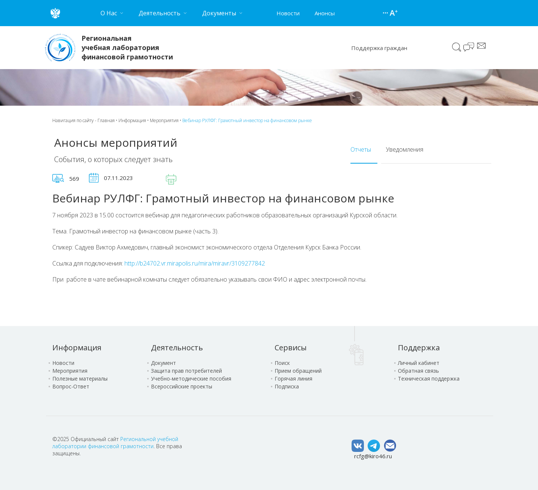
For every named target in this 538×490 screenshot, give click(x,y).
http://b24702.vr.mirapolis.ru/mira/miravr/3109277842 (194, 263)
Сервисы (291, 347)
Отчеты (360, 149)
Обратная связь (418, 370)
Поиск (456, 47)
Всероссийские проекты (181, 386)
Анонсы (325, 13)
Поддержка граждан (379, 48)
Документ (163, 362)
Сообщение (481, 46)
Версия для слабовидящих (394, 13)
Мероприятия (164, 120)
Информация (132, 120)
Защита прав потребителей (186, 370)
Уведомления (404, 149)
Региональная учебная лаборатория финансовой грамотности (127, 47)
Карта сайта (386, 13)
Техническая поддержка (429, 378)
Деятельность (177, 347)
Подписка (287, 386)
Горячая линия (293, 378)
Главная (106, 120)
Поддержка (419, 347)
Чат (469, 48)
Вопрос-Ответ (70, 386)
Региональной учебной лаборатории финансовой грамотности (115, 442)
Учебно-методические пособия (191, 378)
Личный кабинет (418, 362)
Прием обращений (298, 370)
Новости (288, 13)
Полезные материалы (80, 378)
